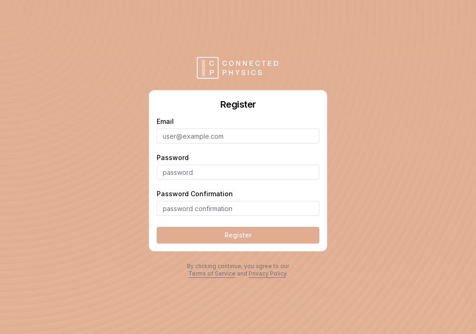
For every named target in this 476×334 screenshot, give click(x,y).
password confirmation (195, 194)
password (173, 157)
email (165, 121)
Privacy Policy (267, 273)
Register (238, 235)
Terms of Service (212, 273)
